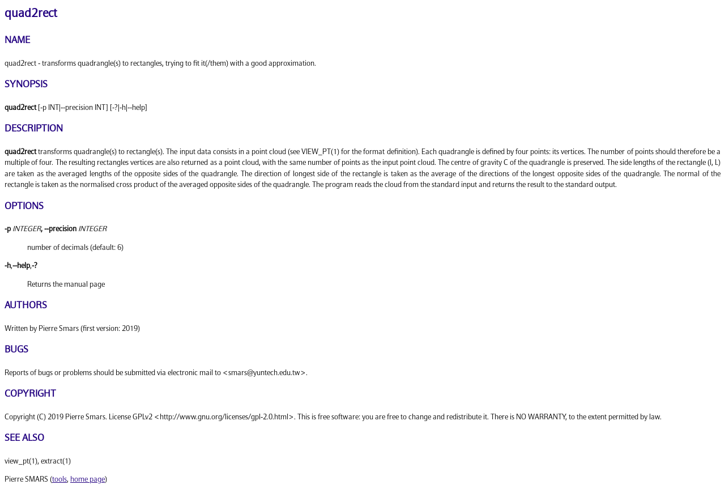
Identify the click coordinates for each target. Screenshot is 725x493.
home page (87, 479)
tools (59, 479)
